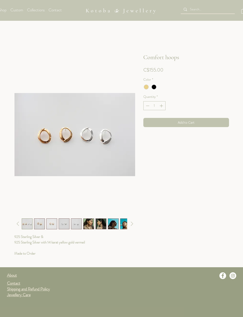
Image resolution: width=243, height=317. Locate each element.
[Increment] (162, 105)
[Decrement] (147, 105)
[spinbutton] (154, 105)
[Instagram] (232, 275)
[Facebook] (222, 275)
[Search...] (207, 9)
